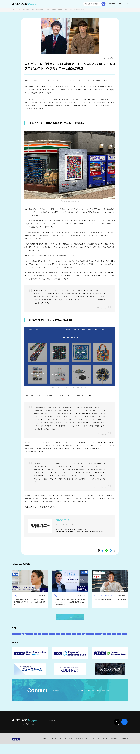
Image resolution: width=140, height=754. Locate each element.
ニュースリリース (56, 748)
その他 (63, 637)
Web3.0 (72, 642)
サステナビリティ (61, 642)
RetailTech (108, 642)
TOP (13, 10)
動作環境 (114, 748)
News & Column (60, 733)
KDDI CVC (98, 642)
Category (112, 3)
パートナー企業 (73, 637)
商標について (124, 748)
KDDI (55, 637)
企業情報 (45, 748)
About (126, 3)
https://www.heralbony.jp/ (63, 524)
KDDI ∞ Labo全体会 (44, 637)
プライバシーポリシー (83, 748)
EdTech (80, 642)
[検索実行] (103, 4)
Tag (120, 3)
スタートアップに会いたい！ (21, 637)
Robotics (16, 642)
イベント (25, 642)
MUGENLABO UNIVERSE (45, 642)
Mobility (89, 642)
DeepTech (97, 637)
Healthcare (116, 637)
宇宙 (32, 642)
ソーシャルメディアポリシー (100, 748)
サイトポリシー (69, 748)
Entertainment (86, 637)
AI (34, 637)
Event (68, 733)
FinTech (106, 637)
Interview (18, 10)
